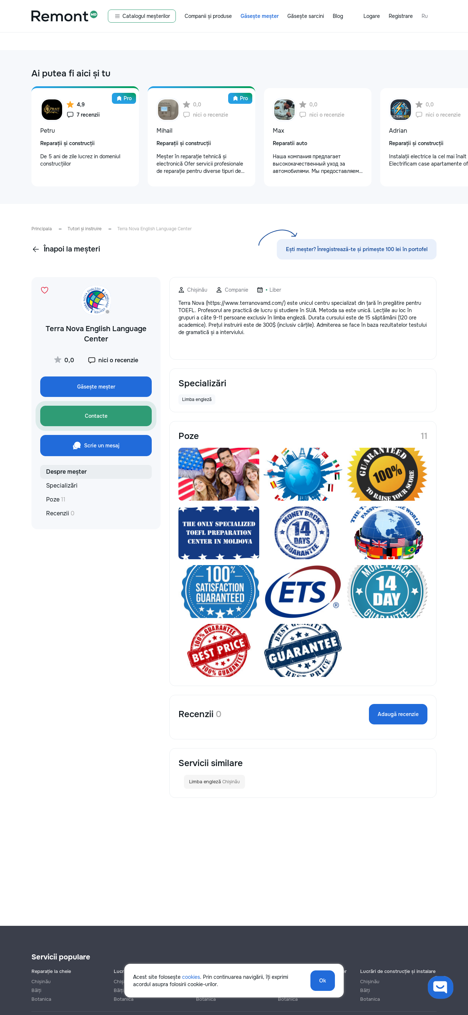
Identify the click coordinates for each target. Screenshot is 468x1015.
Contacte (96, 416)
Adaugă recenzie (398, 714)
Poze (55, 499)
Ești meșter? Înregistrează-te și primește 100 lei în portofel (356, 249)
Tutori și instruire (85, 229)
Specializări (62, 485)
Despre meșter (66, 472)
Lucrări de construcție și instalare (397, 971)
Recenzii (60, 513)
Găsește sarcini (305, 16)
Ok (322, 980)
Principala (41, 229)
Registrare (401, 16)
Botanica (41, 999)
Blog (338, 16)
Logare (371, 16)
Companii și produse (208, 16)
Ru (425, 16)
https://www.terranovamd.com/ (245, 303)
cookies (191, 977)
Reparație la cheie (51, 971)
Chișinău (40, 981)
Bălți (36, 990)
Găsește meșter (260, 16)
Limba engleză (214, 782)
